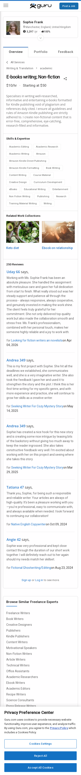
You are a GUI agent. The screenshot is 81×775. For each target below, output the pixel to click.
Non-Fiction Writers (19, 653)
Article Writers (15, 659)
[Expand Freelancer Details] (40, 38)
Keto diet (12, 248)
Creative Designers (19, 624)
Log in (39, 580)
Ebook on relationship (57, 248)
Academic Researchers (22, 677)
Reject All (40, 755)
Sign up (26, 580)
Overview (16, 52)
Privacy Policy (59, 728)
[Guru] (40, 6)
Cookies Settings (40, 743)
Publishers (13, 630)
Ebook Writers (15, 682)
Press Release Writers (21, 706)
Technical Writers (18, 665)
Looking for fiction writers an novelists (37, 340)
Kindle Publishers (17, 636)
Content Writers (17, 642)
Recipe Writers (16, 694)
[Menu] (6, 6)
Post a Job (68, 6)
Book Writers (15, 619)
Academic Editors (18, 688)
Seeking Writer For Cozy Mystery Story (37, 406)
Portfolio (41, 52)
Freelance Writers (18, 613)
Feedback (65, 52)
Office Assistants (17, 671)
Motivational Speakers (21, 648)
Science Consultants (20, 700)
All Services (15, 62)
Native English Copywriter (28, 524)
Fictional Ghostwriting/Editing (31, 567)
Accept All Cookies (40, 767)
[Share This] (65, 78)
